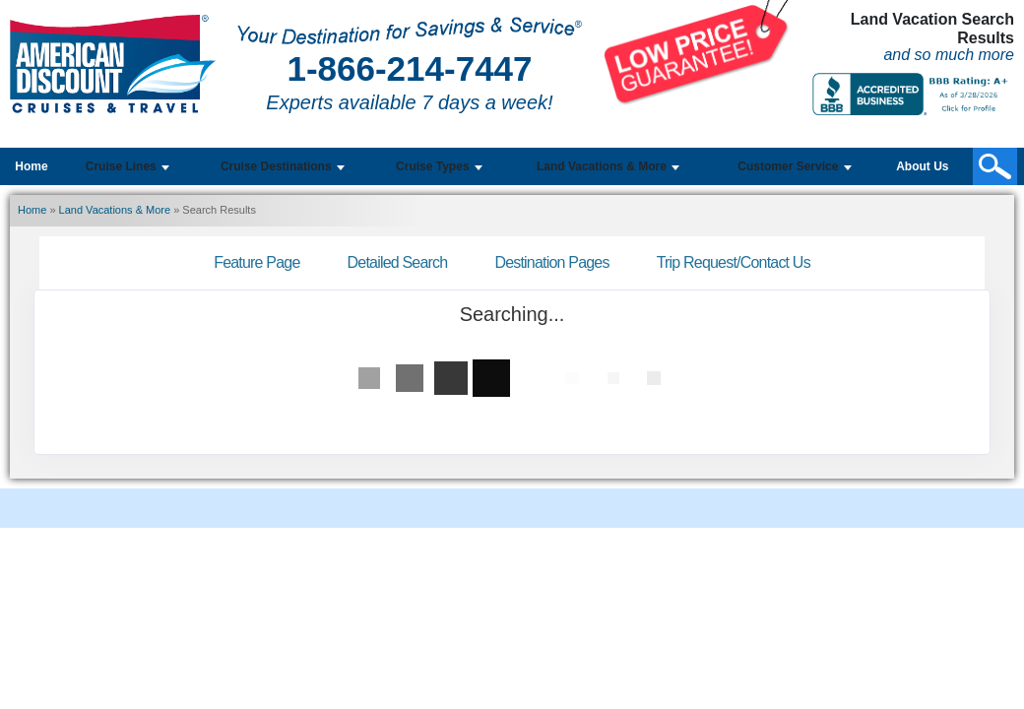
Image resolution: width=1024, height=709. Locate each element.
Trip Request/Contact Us (733, 262)
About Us (922, 166)
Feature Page (256, 262)
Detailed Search (398, 262)
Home (31, 166)
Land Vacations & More (115, 210)
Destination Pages (551, 262)
